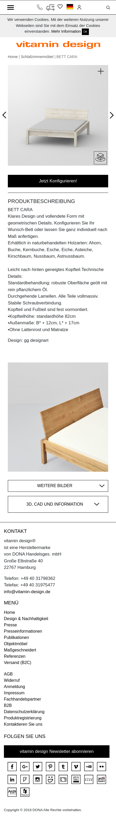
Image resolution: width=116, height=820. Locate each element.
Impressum (14, 693)
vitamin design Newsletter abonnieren (57, 751)
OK (85, 31)
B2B (8, 705)
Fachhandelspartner (22, 699)
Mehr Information (66, 31)
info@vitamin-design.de (27, 591)
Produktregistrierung (22, 718)
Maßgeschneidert (20, 650)
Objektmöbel (15, 644)
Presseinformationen (23, 631)
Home (13, 57)
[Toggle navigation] (10, 7)
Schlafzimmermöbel (37, 57)
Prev (6, 114)
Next (111, 116)
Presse (10, 625)
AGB (8, 674)
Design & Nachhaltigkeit (26, 618)
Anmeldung (14, 686)
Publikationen (16, 637)
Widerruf (12, 680)
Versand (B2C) (17, 662)
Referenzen (15, 656)
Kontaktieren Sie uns (23, 724)
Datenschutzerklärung (24, 711)
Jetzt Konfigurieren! (58, 180)
